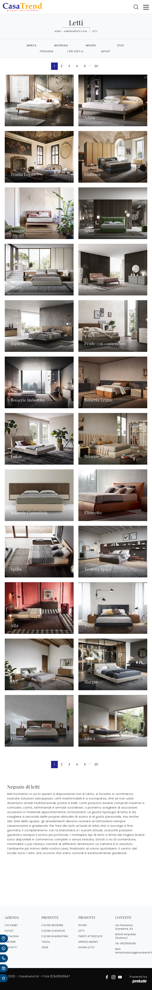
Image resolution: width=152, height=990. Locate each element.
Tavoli (46, 941)
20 (96, 66)
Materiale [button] (61, 45)
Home (58, 31)
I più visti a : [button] (76, 51)
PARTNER (10, 941)
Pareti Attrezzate (90, 936)
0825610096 (128, 943)
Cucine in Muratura (55, 936)
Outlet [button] (105, 51)
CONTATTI (11, 947)
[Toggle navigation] (146, 7)
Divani (82, 925)
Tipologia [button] (46, 51)
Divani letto (86, 947)
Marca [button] (31, 45)
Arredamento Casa (75, 31)
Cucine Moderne (52, 925)
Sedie (45, 947)
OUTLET (9, 930)
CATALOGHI (12, 936)
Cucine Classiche (53, 930)
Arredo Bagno (88, 941)
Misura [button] (91, 45)
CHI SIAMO (11, 925)
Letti (95, 31)
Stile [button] (120, 45)
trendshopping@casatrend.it (133, 952)
